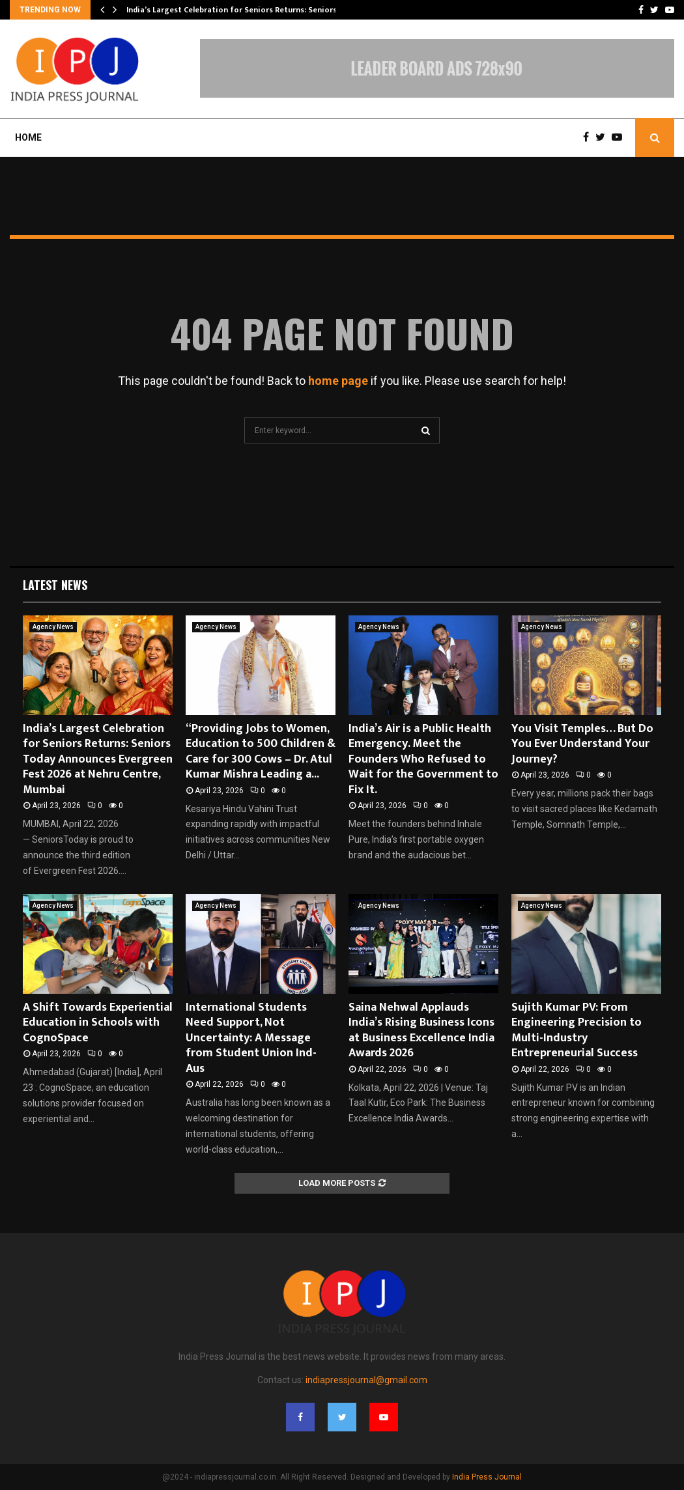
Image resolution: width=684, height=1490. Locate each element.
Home (28, 137)
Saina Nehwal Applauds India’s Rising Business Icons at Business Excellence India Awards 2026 (421, 1030)
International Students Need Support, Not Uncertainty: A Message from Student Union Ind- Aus (251, 1038)
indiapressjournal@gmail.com (366, 1380)
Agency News (53, 626)
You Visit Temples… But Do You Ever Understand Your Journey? (582, 744)
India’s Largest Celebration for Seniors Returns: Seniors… (234, 9)
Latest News (55, 584)
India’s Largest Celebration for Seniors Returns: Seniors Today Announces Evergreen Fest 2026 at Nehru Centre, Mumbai (98, 759)
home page (338, 380)
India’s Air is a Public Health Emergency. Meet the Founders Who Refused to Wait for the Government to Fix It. (423, 759)
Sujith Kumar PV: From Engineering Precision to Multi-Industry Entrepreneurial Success (576, 1030)
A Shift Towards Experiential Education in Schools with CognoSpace (98, 1023)
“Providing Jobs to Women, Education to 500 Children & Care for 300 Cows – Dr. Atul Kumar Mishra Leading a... (260, 751)
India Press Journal (487, 1477)
